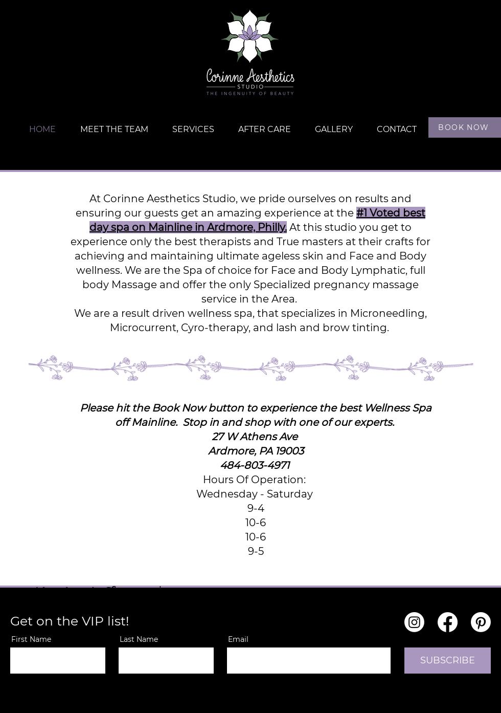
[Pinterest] (481, 622)
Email (238, 639)
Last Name (139, 639)
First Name (31, 639)
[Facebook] (448, 622)
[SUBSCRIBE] (447, 660)
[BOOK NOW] (464, 127)
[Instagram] (414, 622)
